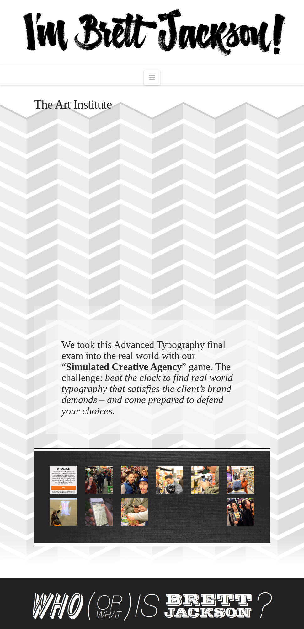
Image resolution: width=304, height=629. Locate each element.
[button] (152, 77)
